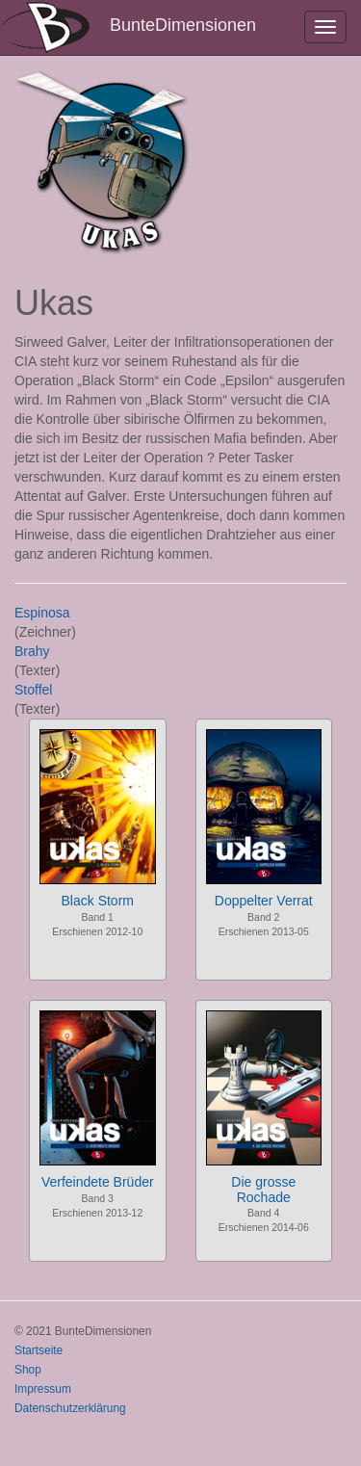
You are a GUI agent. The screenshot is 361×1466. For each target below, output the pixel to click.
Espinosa (42, 612)
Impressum (42, 1389)
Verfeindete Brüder (97, 1182)
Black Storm (98, 900)
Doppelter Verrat (264, 900)
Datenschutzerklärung (70, 1408)
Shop (27, 1369)
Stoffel (33, 689)
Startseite (38, 1350)
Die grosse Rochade (263, 1189)
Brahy (32, 651)
